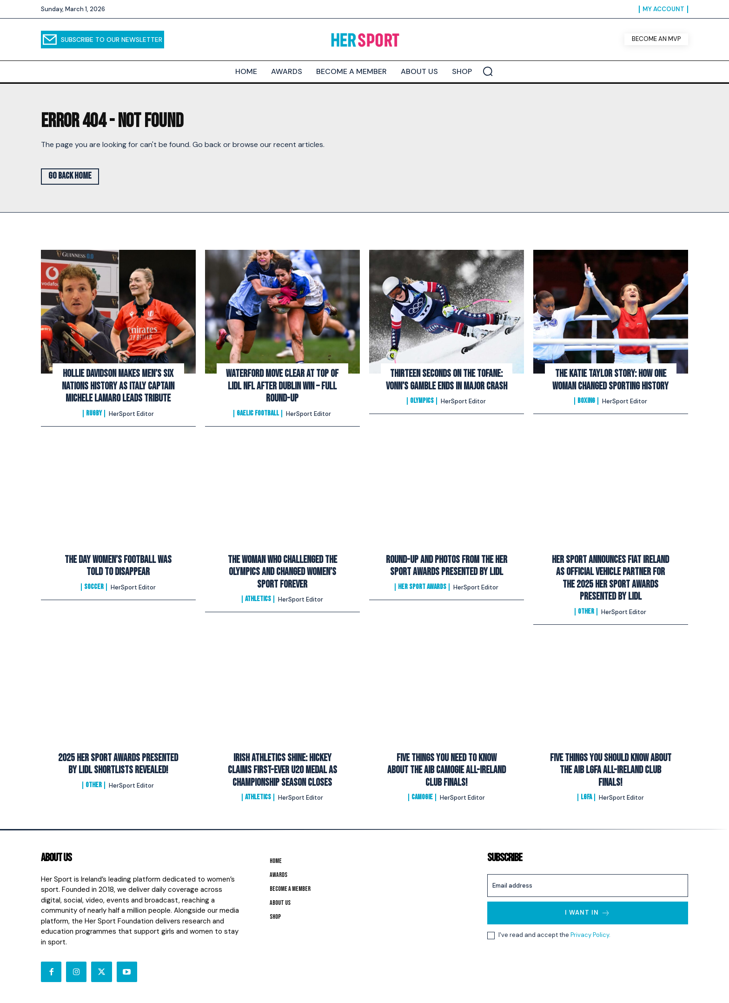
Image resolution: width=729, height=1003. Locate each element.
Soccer (94, 587)
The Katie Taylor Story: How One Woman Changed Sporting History (610, 380)
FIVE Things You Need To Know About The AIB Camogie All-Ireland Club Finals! (446, 770)
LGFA (586, 797)
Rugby (94, 413)
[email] (587, 885)
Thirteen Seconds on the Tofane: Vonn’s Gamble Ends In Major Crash (446, 380)
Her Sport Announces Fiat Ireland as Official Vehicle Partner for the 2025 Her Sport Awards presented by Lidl (610, 578)
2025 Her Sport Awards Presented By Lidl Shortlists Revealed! (118, 764)
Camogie (422, 797)
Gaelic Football (258, 413)
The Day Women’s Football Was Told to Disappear (118, 566)
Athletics (258, 599)
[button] (488, 71)
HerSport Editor (131, 414)
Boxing (586, 401)
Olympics (422, 401)
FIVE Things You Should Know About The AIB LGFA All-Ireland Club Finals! (610, 770)
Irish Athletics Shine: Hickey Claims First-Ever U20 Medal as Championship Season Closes (282, 770)
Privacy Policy (589, 935)
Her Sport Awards (422, 587)
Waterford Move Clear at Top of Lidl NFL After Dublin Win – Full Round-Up (282, 386)
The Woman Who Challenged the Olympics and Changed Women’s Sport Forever (282, 572)
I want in (587, 913)
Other (586, 611)
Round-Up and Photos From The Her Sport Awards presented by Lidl (446, 566)
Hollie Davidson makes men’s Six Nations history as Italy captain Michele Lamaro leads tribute (118, 386)
